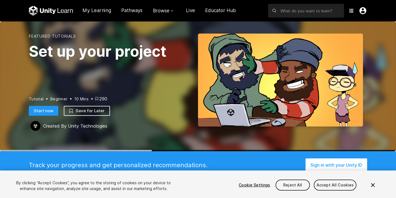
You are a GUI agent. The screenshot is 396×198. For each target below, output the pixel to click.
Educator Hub (220, 10)
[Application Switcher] (351, 10)
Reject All (292, 185)
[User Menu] (361, 10)
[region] (198, 184)
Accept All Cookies (335, 185)
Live (190, 10)
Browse (163, 10)
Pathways (131, 10)
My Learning (96, 10)
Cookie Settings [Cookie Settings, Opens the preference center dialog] (254, 185)
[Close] (373, 185)
